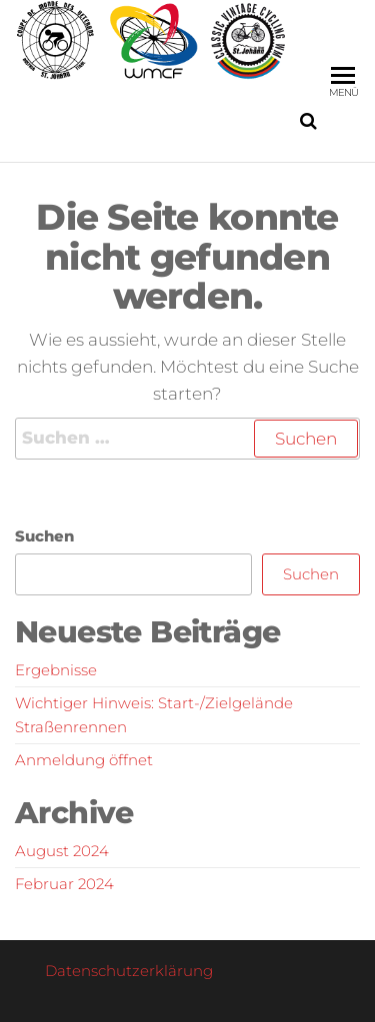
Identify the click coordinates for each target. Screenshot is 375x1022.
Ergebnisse (56, 669)
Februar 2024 (64, 883)
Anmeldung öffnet (84, 759)
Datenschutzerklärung (129, 970)
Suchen (44, 535)
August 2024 (62, 850)
